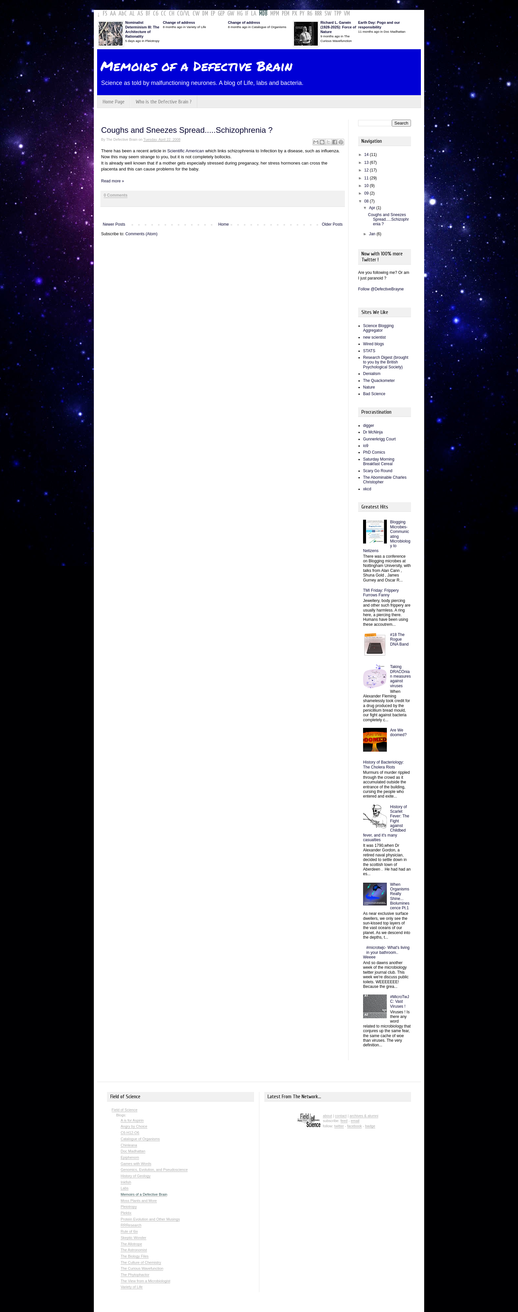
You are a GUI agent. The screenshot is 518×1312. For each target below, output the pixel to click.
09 (367, 193)
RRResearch (131, 1225)
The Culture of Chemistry (141, 1262)
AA (113, 14)
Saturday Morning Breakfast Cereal (378, 461)
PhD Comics (374, 452)
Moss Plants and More (139, 1201)
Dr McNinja (373, 432)
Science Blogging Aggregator (378, 328)
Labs (125, 1188)
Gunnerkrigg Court (379, 439)
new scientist (374, 337)
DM (205, 14)
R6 (309, 14)
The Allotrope (131, 1244)
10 (367, 185)
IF (246, 14)
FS (105, 14)
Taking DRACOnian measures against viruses (400, 676)
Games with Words (136, 1164)
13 (367, 162)
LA (253, 14)
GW (230, 14)
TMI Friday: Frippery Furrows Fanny (381, 592)
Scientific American (186, 150)
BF (148, 14)
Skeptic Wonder (133, 1238)
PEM (285, 14)
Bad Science (374, 394)
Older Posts (332, 224)
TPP (337, 14)
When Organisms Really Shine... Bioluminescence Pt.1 (400, 896)
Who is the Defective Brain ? (164, 102)
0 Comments (116, 195)
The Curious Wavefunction (142, 1268)
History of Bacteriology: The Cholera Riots (383, 764)
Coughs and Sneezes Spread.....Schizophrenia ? (187, 130)
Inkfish (126, 1182)
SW (327, 14)
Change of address (179, 22)
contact (341, 1116)
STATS (369, 351)
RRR (318, 14)
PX (294, 14)
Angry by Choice (134, 1126)
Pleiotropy (129, 1207)
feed (344, 1121)
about (327, 1116)
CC (163, 14)
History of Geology (135, 1176)
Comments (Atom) (141, 234)
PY (302, 14)
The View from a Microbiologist (145, 1281)
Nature (369, 387)
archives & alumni (364, 1116)
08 (367, 201)
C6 (155, 14)
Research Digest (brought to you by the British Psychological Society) (385, 362)
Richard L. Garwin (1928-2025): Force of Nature (338, 27)
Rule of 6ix (129, 1231)
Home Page (114, 102)
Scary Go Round (377, 471)
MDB (263, 14)
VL (187, 14)
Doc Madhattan (133, 1151)
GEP (221, 14)
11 (367, 178)
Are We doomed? (398, 732)
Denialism (372, 373)
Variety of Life (131, 1287)
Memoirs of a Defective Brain (196, 65)
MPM (274, 14)
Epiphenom (130, 1157)
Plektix (126, 1213)
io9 (365, 445)
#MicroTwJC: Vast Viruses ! (399, 1001)
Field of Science (124, 1110)
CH (171, 14)
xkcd (367, 489)
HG (239, 14)
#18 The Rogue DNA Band (399, 639)
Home (223, 224)
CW (196, 14)
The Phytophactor (135, 1275)
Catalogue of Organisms (140, 1139)
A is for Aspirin (132, 1120)
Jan (373, 234)
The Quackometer (379, 380)
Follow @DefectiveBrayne (381, 289)
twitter (339, 1126)
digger (368, 425)
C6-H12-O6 (130, 1133)
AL (132, 14)
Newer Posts (114, 224)
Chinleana (129, 1145)
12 (367, 170)
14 (367, 154)
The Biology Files (134, 1256)
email (355, 1121)
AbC (123, 14)
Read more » (112, 181)
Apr (372, 208)
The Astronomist (134, 1250)
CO (180, 14)
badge (370, 1126)
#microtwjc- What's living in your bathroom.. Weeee (386, 952)
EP (213, 14)
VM (347, 14)
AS (140, 14)
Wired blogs (373, 344)
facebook (354, 1126)
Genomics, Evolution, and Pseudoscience (154, 1170)
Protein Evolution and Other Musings (150, 1219)
